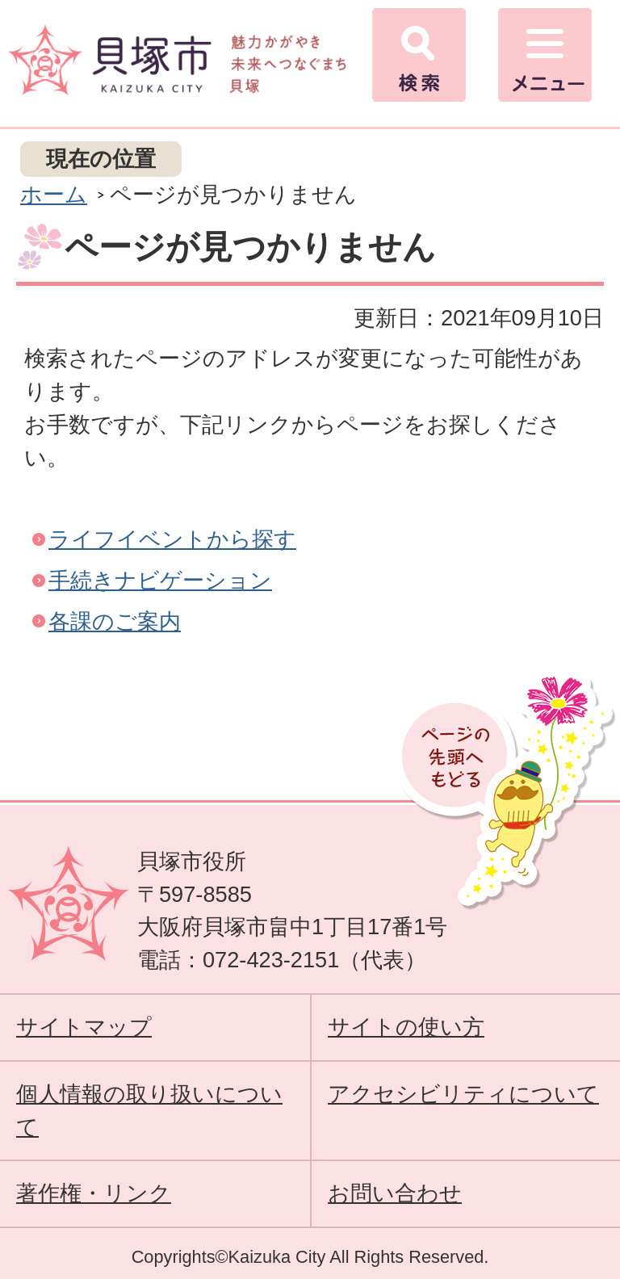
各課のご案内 (114, 621)
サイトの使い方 (406, 1026)
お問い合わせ (395, 1193)
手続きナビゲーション (160, 580)
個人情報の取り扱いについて (149, 1110)
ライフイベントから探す (172, 538)
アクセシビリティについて (463, 1093)
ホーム (53, 194)
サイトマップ (84, 1026)
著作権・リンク (93, 1193)
